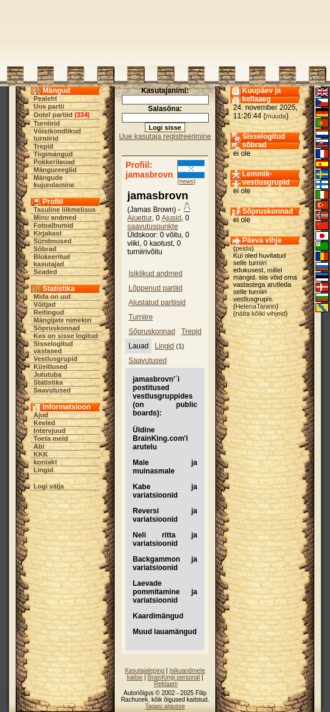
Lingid (44, 469)
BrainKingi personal (174, 677)
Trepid (44, 146)
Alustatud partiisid (157, 302)
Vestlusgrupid (56, 358)
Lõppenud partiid (155, 288)
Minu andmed (55, 217)
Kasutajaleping (145, 670)
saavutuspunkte (152, 226)
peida (243, 248)
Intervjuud (50, 430)
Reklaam (165, 684)
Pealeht (45, 98)
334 (82, 114)
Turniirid (47, 123)
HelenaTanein (255, 306)
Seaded (45, 271)
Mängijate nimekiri (63, 320)
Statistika (48, 382)
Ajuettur (139, 218)
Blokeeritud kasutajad (52, 260)
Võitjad (45, 304)
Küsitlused (51, 366)
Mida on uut (52, 296)
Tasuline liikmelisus (65, 209)
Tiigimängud (53, 154)
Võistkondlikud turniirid (57, 134)
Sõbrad (45, 248)
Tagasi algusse (165, 706)
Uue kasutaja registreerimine (165, 136)
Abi (39, 446)
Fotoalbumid (54, 225)
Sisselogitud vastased (53, 347)
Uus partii (49, 106)
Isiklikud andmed (155, 273)
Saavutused (52, 390)
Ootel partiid (53, 114)
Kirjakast (48, 233)
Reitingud (49, 312)
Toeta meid (51, 438)
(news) (186, 181)
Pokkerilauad (54, 161)
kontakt (45, 462)
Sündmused (53, 241)
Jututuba (48, 374)
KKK (41, 454)
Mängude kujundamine (54, 181)
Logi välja (49, 486)
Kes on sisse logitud (66, 335)
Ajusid (172, 218)
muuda (276, 116)
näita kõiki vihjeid (260, 313)
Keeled (45, 422)
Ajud (41, 415)
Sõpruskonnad (57, 328)
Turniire (141, 317)
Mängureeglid (55, 169)
